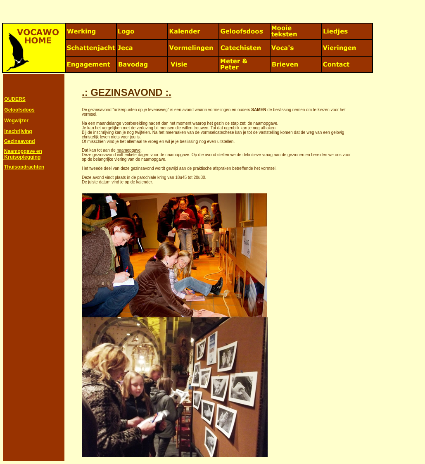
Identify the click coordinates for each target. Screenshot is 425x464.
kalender (144, 182)
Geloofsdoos (19, 110)
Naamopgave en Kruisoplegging (22, 154)
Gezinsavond (19, 141)
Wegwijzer (16, 121)
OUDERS (14, 99)
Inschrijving (18, 131)
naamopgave (129, 150)
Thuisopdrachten (24, 167)
